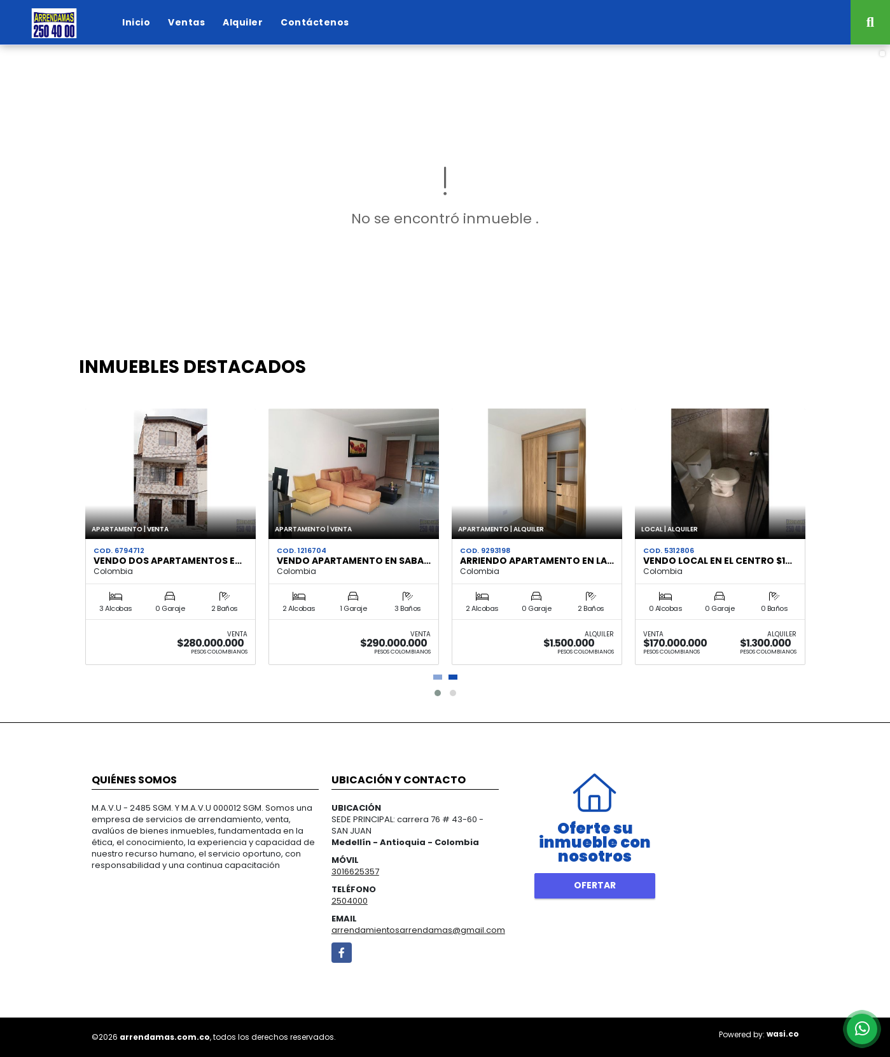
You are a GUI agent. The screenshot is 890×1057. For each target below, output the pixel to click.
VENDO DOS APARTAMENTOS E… (168, 560)
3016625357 (355, 871)
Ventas (186, 22)
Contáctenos (315, 22)
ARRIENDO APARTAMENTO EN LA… (537, 560)
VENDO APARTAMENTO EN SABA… (354, 560)
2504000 (349, 901)
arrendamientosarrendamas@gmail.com (418, 930)
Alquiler (243, 22)
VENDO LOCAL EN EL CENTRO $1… (717, 560)
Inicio (136, 22)
